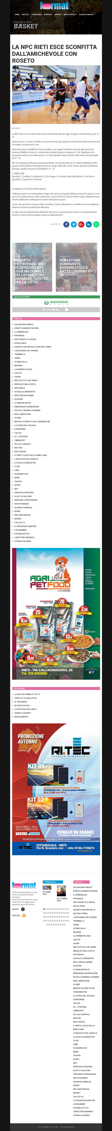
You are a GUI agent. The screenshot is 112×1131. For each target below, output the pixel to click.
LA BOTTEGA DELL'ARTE (24, 709)
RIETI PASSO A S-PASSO (24, 339)
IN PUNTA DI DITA (21, 705)
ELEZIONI (17, 399)
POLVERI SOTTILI (21, 534)
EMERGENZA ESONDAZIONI (25, 407)
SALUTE (17, 373)
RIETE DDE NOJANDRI (23, 395)
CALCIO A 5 (18, 522)
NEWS (16, 478)
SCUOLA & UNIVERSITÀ (23, 392)
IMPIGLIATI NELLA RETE (24, 384)
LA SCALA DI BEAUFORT (24, 463)
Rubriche (48, 14)
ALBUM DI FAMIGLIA (22, 508)
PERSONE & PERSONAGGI (24, 500)
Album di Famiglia (86, 14)
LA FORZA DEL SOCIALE (24, 425)
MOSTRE (17, 448)
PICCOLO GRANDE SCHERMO (26, 410)
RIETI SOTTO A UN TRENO (24, 380)
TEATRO (17, 481)
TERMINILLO (18, 354)
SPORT (16, 485)
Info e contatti (70, 14)
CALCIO (16, 433)
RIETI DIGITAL (19, 451)
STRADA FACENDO (21, 541)
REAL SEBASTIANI (21, 414)
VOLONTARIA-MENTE (22, 324)
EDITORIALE (18, 388)
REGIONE (17, 365)
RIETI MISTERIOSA (21, 515)
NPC (15, 489)
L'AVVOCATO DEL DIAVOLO (25, 459)
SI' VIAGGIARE (19, 702)
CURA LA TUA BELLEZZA (24, 698)
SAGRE (16, 377)
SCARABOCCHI (20, 474)
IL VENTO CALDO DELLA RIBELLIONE (29, 455)
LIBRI (15, 470)
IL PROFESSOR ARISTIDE (24, 526)
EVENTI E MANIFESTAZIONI (25, 328)
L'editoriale (36, 14)
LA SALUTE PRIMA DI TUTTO (26, 694)
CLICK (16, 466)
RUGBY (16, 511)
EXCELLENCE (19, 343)
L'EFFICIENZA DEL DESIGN (25, 351)
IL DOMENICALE (20, 332)
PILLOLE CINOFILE (21, 444)
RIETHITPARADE (20, 504)
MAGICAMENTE (20, 717)
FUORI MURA (19, 429)
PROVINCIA (18, 336)
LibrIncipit (18, 440)
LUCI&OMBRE (19, 530)
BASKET (17, 519)
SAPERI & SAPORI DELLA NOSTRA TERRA (31, 347)
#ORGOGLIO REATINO (23, 493)
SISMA (16, 358)
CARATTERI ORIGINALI (23, 537)
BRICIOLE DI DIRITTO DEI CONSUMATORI (31, 422)
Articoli (25, 14)
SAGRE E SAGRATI (21, 713)
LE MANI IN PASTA (21, 403)
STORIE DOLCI (19, 362)
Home (17, 14)
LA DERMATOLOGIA (22, 369)
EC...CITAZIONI (20, 436)
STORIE (16, 418)
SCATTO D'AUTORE (22, 496)
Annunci (57, 14)
